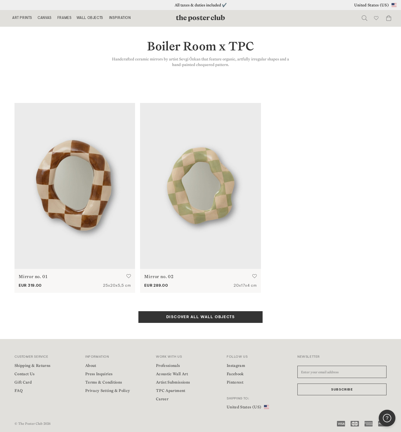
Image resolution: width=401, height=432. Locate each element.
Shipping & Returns (32, 365)
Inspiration (120, 18)
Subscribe (342, 389)
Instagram (236, 365)
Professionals (168, 365)
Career (162, 399)
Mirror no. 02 (158, 276)
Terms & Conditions (103, 382)
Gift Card (23, 382)
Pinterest (235, 382)
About (90, 365)
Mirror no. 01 (33, 276)
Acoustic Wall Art (172, 374)
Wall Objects (90, 18)
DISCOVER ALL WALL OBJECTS (200, 317)
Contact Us (24, 374)
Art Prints (22, 18)
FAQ (18, 390)
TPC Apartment (170, 390)
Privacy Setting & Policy (107, 390)
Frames (64, 18)
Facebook (235, 374)
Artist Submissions (173, 382)
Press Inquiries (99, 374)
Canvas (45, 18)
